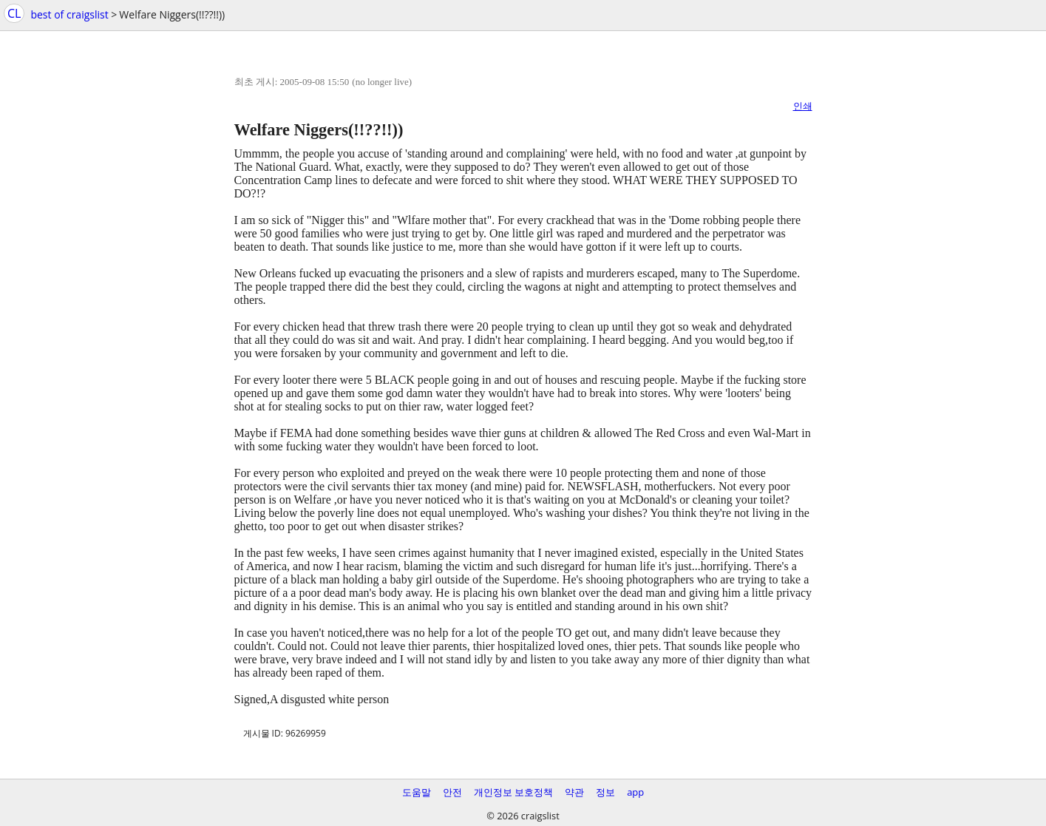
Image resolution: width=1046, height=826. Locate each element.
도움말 (416, 792)
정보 (605, 792)
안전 (452, 792)
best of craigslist (69, 14)
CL (14, 13)
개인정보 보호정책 (513, 792)
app (635, 792)
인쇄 (802, 105)
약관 (574, 792)
